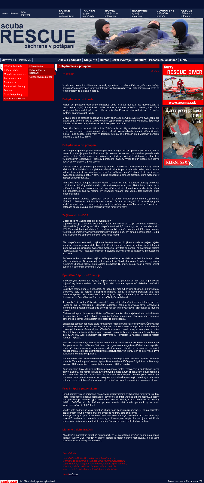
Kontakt (14, 13)
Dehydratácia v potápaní (37, 71)
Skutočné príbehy (13, 94)
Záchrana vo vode (13, 78)
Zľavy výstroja (9, 60)
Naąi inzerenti (25, 13)
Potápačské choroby (14, 86)
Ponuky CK (25, 60)
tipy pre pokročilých (88, 13)
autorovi (73, 474)
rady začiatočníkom (66, 13)
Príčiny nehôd (11, 70)
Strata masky (36, 66)
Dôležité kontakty (13, 66)
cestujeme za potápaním (111, 13)
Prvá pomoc (10, 82)
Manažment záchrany (15, 74)
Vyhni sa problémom (14, 98)
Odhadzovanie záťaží (41, 77)
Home (4, 13)
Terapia (8, 90)
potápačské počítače (165, 13)
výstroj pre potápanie (140, 13)
